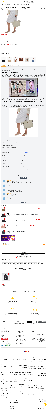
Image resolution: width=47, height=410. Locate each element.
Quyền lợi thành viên (19, 343)
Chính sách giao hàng (19, 331)
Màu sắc (4, 164)
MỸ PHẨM (29, 354)
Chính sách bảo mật (19, 336)
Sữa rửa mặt (11, 261)
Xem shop (23, 252)
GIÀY (38, 354)
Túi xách (25, 8)
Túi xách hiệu (20, 261)
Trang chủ (2, 4)
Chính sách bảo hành (19, 330)
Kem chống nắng (5, 261)
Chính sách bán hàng (19, 328)
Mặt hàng (4, 160)
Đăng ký (28, 254)
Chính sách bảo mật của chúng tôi (29, 323)
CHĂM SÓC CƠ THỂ (13, 406)
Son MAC (29, 261)
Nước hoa (35, 263)
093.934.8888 (31, 1)
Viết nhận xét (23, 177)
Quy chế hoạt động (4, 330)
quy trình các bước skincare (21, 263)
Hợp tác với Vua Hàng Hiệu (5, 331)
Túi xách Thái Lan (27, 152)
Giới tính (4, 163)
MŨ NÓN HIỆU (12, 395)
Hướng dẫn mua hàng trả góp (20, 344)
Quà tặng (9, 263)
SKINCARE (11, 354)
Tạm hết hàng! (23, 51)
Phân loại (5, 167)
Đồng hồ (15, 261)
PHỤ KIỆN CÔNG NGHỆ (22, 354)
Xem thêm (23, 202)
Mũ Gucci (25, 261)
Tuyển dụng (3, 335)
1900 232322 (31, 2)
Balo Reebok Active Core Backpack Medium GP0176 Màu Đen (6, 283)
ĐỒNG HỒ (11, 385)
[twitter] (43, 322)
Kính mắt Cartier (29, 263)
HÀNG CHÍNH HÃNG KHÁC (42, 396)
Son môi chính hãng (41, 263)
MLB (38, 261)
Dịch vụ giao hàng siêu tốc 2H (21, 340)
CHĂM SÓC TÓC (21, 384)
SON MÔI (29, 372)
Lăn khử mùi (35, 261)
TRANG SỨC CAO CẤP (41, 383)
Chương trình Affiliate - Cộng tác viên (6, 332)
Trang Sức (14, 263)
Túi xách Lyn (8, 4)
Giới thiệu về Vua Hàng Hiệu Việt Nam (7, 328)
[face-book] (36, 322)
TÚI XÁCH (2, 354)
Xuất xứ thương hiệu (7, 166)
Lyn (2, 5)
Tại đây (34, 303)
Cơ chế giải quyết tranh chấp (20, 339)
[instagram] (39, 322)
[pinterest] (41, 322)
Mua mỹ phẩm (4, 263)
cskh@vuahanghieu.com (40, 334)
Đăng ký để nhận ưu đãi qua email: (6, 321)
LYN (2, 74)
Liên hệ (2, 336)
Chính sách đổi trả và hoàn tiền (21, 332)
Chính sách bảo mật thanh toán (21, 335)
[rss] (45, 322)
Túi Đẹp (4, 243)
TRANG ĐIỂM (30, 380)
